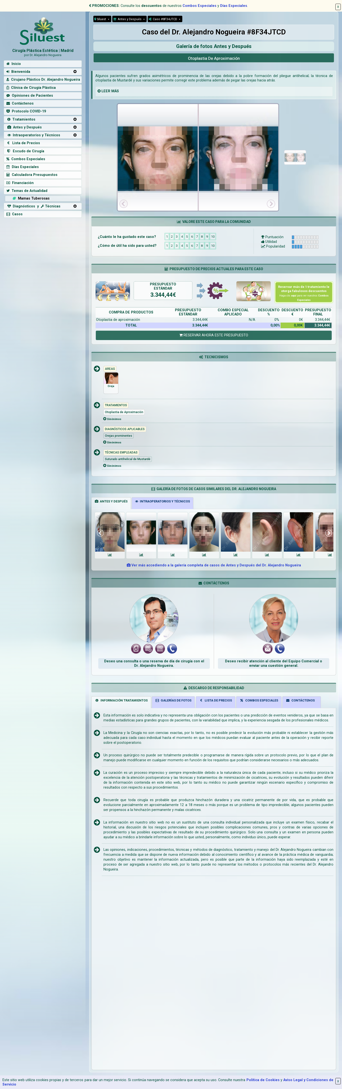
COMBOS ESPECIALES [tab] (259, 700)
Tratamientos (20, 119)
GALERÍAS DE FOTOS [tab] (173, 700)
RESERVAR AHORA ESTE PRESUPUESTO (213, 335)
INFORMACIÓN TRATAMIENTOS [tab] (121, 700)
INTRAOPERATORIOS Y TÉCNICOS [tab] (162, 501)
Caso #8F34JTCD (163, 19)
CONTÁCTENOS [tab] (300, 700)
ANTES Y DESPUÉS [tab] (111, 501)
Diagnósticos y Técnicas (33, 206)
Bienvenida (18, 72)
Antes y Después (128, 19)
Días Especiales (233, 6)
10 (212, 236)
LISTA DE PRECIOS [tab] (215, 700)
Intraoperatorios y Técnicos (33, 135)
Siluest (100, 19)
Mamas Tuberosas (31, 198)
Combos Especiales (199, 6)
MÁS (115, 91)
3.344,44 (161, 295)
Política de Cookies (263, 1080)
